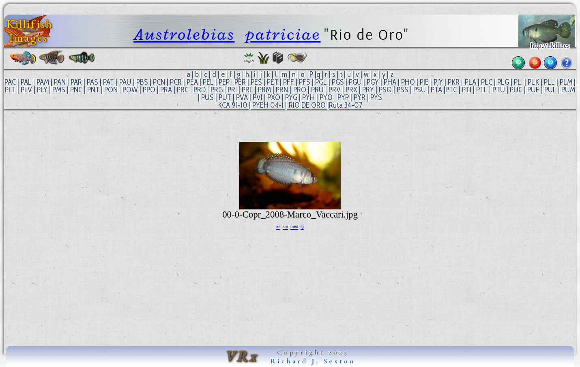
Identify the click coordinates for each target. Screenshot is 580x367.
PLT (10, 90)
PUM (568, 90)
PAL (26, 82)
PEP (224, 82)
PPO (149, 90)
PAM (43, 82)
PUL (550, 90)
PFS (304, 82)
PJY (438, 82)
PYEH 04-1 (268, 105)
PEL (208, 82)
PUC (516, 90)
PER (240, 82)
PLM (566, 82)
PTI (466, 90)
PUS (207, 97)
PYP (343, 97)
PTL (482, 90)
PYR (359, 97)
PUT (225, 97)
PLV (26, 90)
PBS (142, 82)
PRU (317, 90)
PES (256, 82)
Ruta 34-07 (345, 105)
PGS (338, 82)
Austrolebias (183, 34)
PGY (373, 82)
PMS (58, 90)
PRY (368, 90)
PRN (282, 90)
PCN (159, 82)
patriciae (283, 34)
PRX (351, 90)
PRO (299, 90)
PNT (93, 90)
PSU (419, 90)
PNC (76, 90)
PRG (217, 90)
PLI (518, 82)
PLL (549, 82)
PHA (390, 82)
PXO (273, 97)
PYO (326, 97)
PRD (199, 90)
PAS (92, 82)
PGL (321, 82)
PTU (498, 90)
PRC (183, 90)
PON (111, 90)
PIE (424, 82)
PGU (355, 82)
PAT (108, 82)
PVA (242, 97)
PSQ (385, 90)
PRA (166, 90)
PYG (291, 97)
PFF (288, 82)
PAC (10, 82)
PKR (454, 82)
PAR (76, 82)
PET (272, 82)
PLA (470, 82)
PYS (376, 97)
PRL (247, 90)
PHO (408, 82)
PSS (402, 90)
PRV (335, 90)
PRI (232, 90)
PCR (176, 82)
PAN (60, 82)
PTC (451, 90)
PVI (257, 97)
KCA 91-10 (232, 105)
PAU (125, 82)
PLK (533, 82)
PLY (42, 90)
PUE (533, 90)
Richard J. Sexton (313, 360)
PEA (192, 82)
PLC (486, 82)
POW (130, 90)
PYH (308, 97)
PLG (503, 82)
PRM (264, 90)
